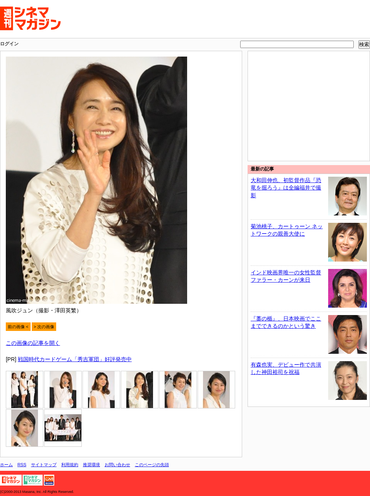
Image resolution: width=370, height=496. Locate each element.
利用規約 (69, 464)
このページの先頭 (152, 464)
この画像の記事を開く (33, 343)
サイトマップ (44, 464)
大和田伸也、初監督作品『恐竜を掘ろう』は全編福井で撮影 (286, 187)
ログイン (9, 43)
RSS (21, 464)
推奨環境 (91, 464)
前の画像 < (18, 326)
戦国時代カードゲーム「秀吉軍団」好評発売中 (75, 359)
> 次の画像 (44, 326)
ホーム (6, 464)
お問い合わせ (117, 464)
